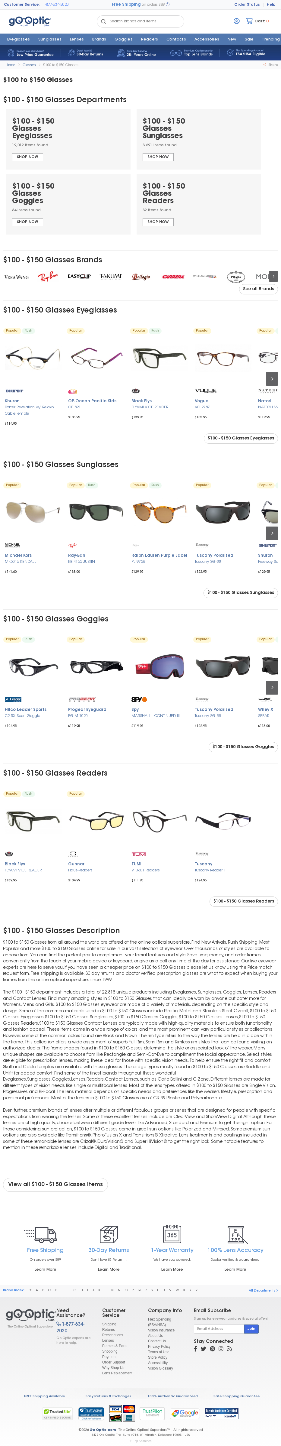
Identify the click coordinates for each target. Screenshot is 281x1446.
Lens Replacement (117, 1373)
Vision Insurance (161, 1330)
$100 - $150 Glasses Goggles (243, 747)
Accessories (206, 39)
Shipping (109, 1324)
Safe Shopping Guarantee (236, 1396)
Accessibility (158, 1363)
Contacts (176, 39)
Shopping (110, 1351)
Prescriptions (112, 1335)
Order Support (113, 1362)
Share (270, 65)
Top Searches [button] (140, 1441)
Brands (99, 39)
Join (251, 1329)
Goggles (123, 39)
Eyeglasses (18, 39)
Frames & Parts (114, 1346)
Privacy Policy (159, 1346)
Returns (108, 1330)
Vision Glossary (160, 1368)
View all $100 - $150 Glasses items (55, 1185)
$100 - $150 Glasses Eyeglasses (241, 438)
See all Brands (258, 289)
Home (10, 65)
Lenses (77, 39)
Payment (109, 1357)
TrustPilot (152, 1413)
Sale (249, 39)
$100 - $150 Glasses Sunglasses (240, 593)
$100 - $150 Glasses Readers (243, 902)
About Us (155, 1336)
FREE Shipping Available (44, 1396)
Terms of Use (158, 1352)
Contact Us (157, 1341)
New (232, 39)
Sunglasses (50, 39)
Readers (149, 39)
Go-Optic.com (103, 1430)
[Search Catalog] (103, 21)
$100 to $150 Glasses (60, 65)
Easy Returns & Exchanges (108, 1396)
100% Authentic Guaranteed (172, 1396)
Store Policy (157, 1357)
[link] (91, 1414)
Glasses (29, 65)
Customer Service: (22, 5)
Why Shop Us (113, 1368)
